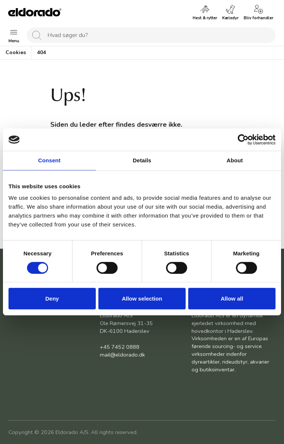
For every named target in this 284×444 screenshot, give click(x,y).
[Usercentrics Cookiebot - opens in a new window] (243, 139)
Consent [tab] (49, 160)
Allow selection (142, 298)
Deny (52, 298)
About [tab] (235, 160)
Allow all (232, 298)
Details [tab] (142, 160)
